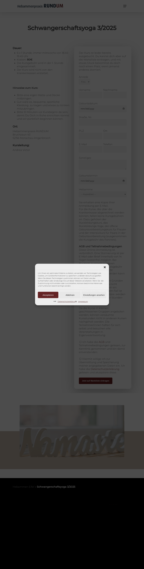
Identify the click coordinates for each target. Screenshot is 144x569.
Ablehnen (70, 295)
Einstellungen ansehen (94, 295)
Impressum (83, 301)
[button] (104, 267)
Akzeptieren (48, 295)
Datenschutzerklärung (67, 301)
